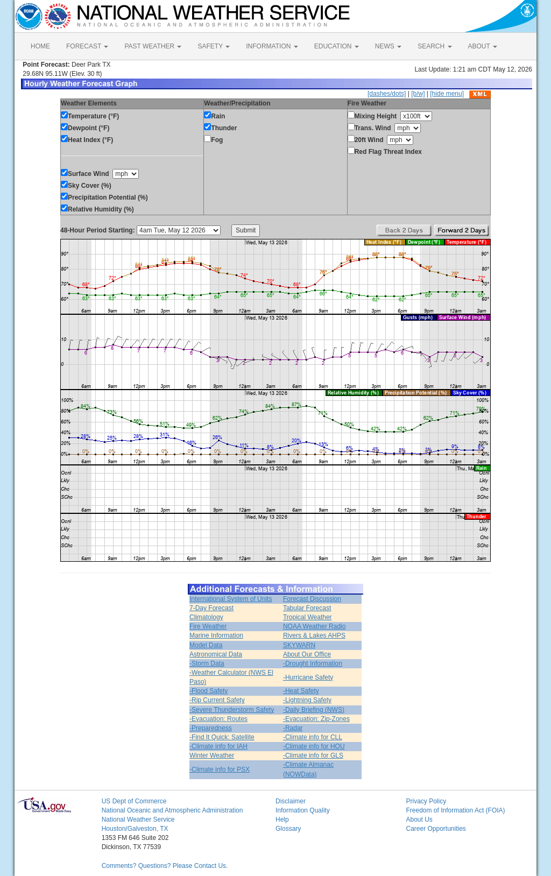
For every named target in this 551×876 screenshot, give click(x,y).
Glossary (288, 828)
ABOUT (482, 46)
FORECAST (87, 46)
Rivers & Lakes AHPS (314, 635)
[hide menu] (447, 93)
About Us (419, 819)
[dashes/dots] (387, 93)
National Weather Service (138, 819)
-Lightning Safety (307, 700)
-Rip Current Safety (217, 700)
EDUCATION (336, 46)
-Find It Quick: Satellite (222, 737)
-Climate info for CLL (312, 737)
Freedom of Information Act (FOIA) (455, 810)
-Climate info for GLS (313, 755)
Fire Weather (208, 626)
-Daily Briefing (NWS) (313, 709)
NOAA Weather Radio (314, 626)
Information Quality (303, 810)
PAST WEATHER (152, 46)
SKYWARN (299, 645)
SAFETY (213, 46)
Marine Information (216, 635)
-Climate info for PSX (219, 769)
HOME (40, 46)
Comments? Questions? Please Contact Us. (165, 866)
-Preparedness (210, 728)
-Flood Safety (208, 691)
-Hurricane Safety (308, 677)
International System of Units (230, 599)
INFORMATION (272, 46)
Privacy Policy (426, 801)
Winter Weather (211, 755)
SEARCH (434, 46)
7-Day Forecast (211, 608)
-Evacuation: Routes (218, 719)
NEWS (388, 46)
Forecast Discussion (312, 599)
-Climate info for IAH (218, 746)
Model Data (205, 645)
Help (282, 819)
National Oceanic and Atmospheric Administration (172, 810)
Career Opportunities (435, 828)
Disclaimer (291, 801)
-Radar (293, 728)
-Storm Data (206, 663)
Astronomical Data (215, 654)
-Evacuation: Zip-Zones (316, 719)
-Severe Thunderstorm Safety (231, 709)
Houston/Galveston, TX (135, 828)
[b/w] (418, 93)
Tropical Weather (307, 617)
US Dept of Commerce (134, 801)
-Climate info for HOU (314, 746)
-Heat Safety (301, 691)
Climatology (206, 617)
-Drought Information (312, 663)
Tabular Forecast (307, 608)
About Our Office (307, 654)
